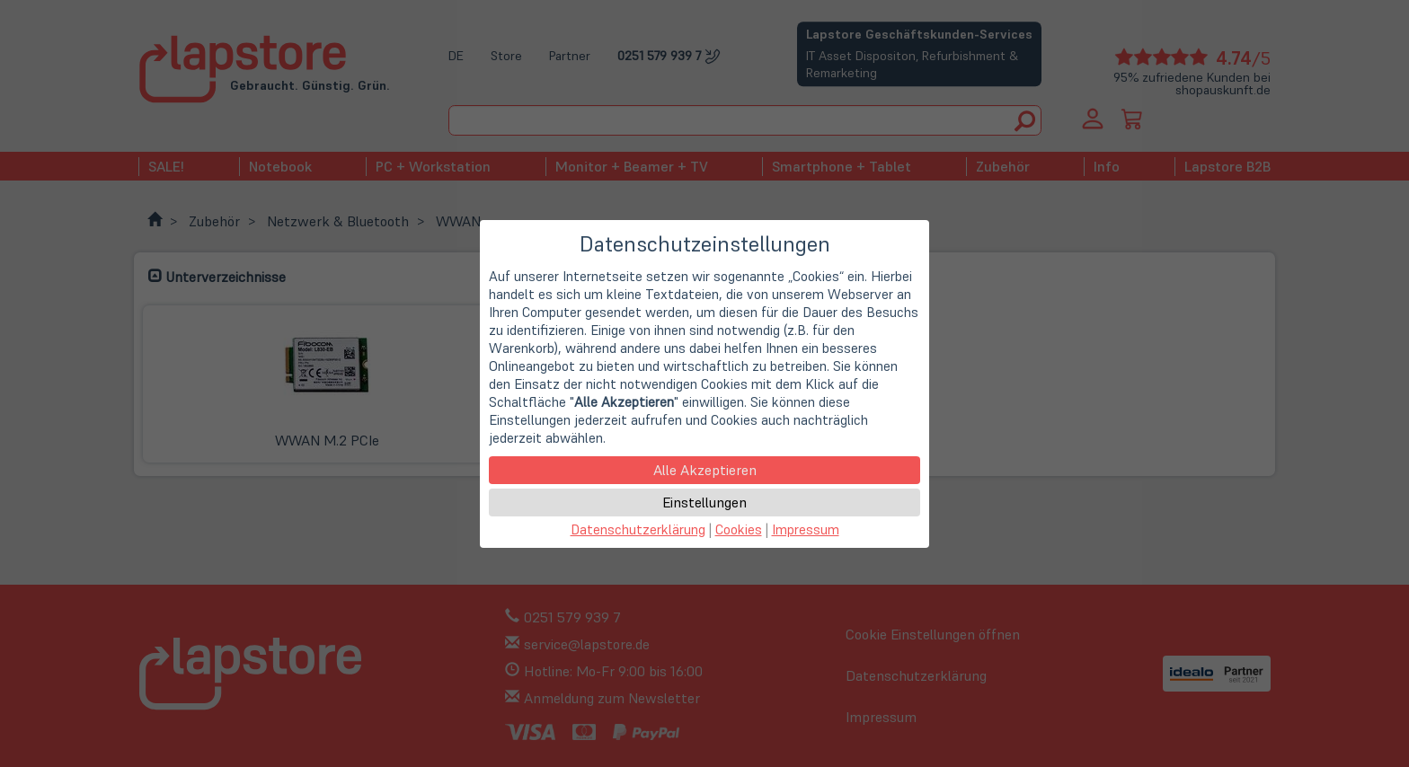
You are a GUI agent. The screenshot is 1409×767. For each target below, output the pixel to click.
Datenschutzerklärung (638, 529)
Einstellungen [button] (704, 502)
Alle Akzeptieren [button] (705, 470)
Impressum (805, 529)
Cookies (738, 529)
